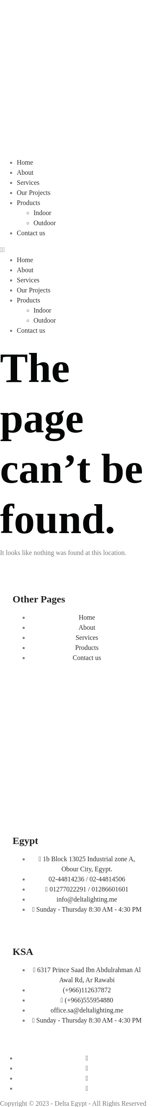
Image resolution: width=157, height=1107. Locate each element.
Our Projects (33, 192)
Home (25, 162)
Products (28, 202)
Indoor (42, 212)
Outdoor (44, 222)
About (25, 172)
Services (28, 182)
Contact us (31, 233)
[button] (78, 250)
